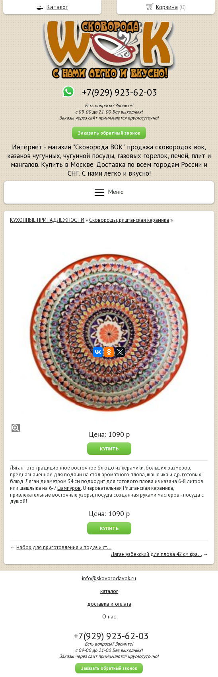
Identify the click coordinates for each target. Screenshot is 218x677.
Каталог (57, 7)
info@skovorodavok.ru (109, 578)
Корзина (167, 7)
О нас (109, 616)
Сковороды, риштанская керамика (129, 220)
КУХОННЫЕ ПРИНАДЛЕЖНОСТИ (47, 220)
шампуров (69, 488)
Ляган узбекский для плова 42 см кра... (156, 554)
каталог (109, 591)
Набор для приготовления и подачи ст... (63, 547)
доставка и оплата (109, 603)
